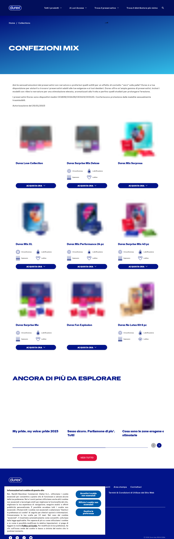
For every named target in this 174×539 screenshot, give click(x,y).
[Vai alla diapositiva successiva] (159, 445)
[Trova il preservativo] (105, 8)
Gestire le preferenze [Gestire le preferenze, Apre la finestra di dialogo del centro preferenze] (88, 512)
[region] (54, 510)
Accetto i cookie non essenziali (88, 494)
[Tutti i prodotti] (51, 8)
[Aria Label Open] (162, 7)
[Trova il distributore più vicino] (142, 8)
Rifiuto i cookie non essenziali (88, 503)
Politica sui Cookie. (29, 526)
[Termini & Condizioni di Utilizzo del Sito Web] (131, 492)
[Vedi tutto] (87, 457)
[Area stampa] (120, 487)
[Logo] (15, 7)
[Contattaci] (136, 487)
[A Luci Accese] (76, 8)
